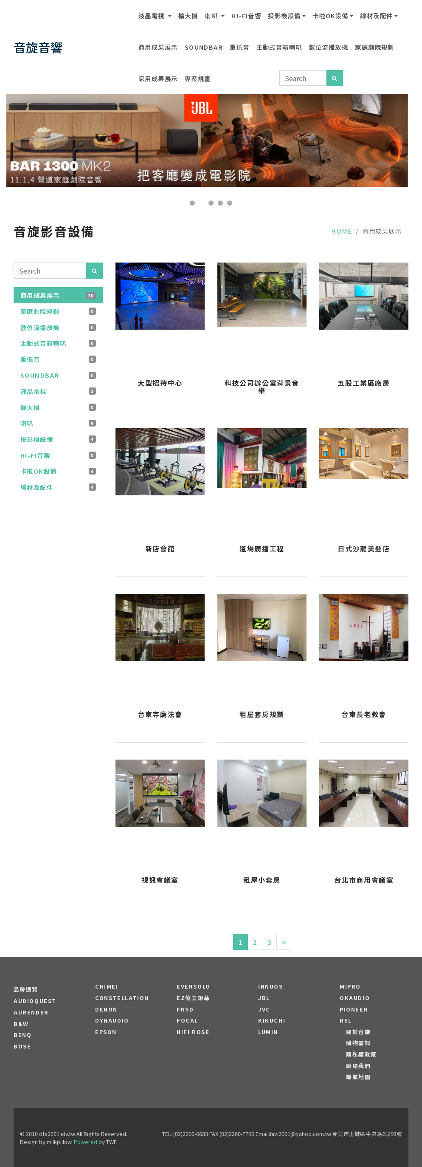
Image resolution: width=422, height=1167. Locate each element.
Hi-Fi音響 (246, 15)
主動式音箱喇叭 (279, 46)
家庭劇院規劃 (374, 46)
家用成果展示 (158, 78)
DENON (106, 1009)
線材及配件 (376, 15)
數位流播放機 (329, 46)
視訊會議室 (160, 880)
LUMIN (268, 1032)
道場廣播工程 (261, 549)
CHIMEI (106, 986)
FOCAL (187, 1020)
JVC (264, 1009)
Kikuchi (271, 1020)
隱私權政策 (361, 1054)
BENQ (22, 1035)
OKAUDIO (355, 998)
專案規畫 (198, 78)
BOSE (22, 1046)
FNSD (185, 1009)
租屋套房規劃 (261, 714)
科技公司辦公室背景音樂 (262, 386)
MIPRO (350, 986)
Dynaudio (112, 1020)
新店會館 (160, 549)
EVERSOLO (194, 986)
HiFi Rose (193, 1032)
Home (341, 230)
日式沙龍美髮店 (364, 549)
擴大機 (188, 15)
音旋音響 (38, 47)
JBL (264, 998)
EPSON (106, 1032)
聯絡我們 (358, 1066)
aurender (31, 1012)
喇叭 (212, 15)
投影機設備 (284, 15)
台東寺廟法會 (160, 714)
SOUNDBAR (204, 46)
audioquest (35, 1001)
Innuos (270, 986)
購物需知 (358, 1043)
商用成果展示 (158, 46)
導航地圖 (358, 1077)
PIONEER (354, 1009)
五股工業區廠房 (364, 383)
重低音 (239, 46)
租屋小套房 (262, 880)
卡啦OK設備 (330, 15)
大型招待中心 (160, 383)
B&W (21, 1024)
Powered (85, 1142)
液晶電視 (152, 15)
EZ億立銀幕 (193, 998)
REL (346, 1020)
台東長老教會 (363, 714)
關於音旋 (358, 1032)
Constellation (122, 998)
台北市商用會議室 (364, 880)
